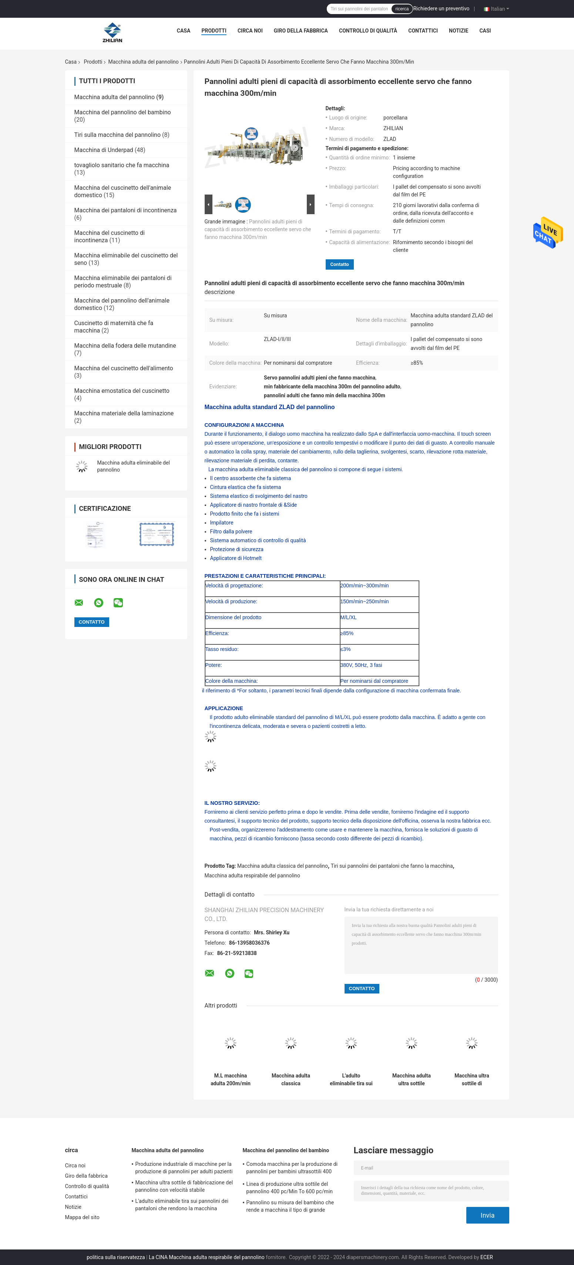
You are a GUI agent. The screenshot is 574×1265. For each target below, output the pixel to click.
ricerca (402, 8)
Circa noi (250, 31)
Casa (184, 31)
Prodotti (213, 31)
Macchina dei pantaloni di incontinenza (125, 210)
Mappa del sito (82, 1217)
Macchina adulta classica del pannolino (282, 866)
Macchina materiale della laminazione (124, 413)
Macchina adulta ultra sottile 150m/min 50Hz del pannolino (411, 1080)
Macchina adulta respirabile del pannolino (253, 875)
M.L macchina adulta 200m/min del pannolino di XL (230, 1080)
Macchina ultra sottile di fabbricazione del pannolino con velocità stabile (472, 1080)
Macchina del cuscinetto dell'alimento (123, 368)
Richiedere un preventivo (441, 8)
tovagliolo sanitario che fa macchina (121, 165)
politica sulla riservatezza (116, 1257)
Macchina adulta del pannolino (143, 62)
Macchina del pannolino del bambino (122, 112)
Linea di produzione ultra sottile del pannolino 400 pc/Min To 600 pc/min (289, 1187)
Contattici (423, 31)
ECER (486, 1257)
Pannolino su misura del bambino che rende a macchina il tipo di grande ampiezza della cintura (290, 1207)
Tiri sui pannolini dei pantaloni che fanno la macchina (392, 866)
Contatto (339, 264)
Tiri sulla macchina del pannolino (117, 134)
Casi (485, 31)
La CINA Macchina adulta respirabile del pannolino (207, 1257)
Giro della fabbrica (301, 31)
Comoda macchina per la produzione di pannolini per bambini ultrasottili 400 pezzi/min (292, 1169)
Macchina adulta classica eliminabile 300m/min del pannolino (291, 1080)
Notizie (458, 31)
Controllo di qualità (368, 31)
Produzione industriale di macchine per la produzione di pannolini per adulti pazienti (184, 1167)
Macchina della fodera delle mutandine (125, 345)
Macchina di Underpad (103, 150)
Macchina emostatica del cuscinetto (121, 390)
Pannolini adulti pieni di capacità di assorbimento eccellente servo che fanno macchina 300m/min (258, 229)
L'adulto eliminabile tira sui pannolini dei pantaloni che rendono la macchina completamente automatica (351, 1080)
